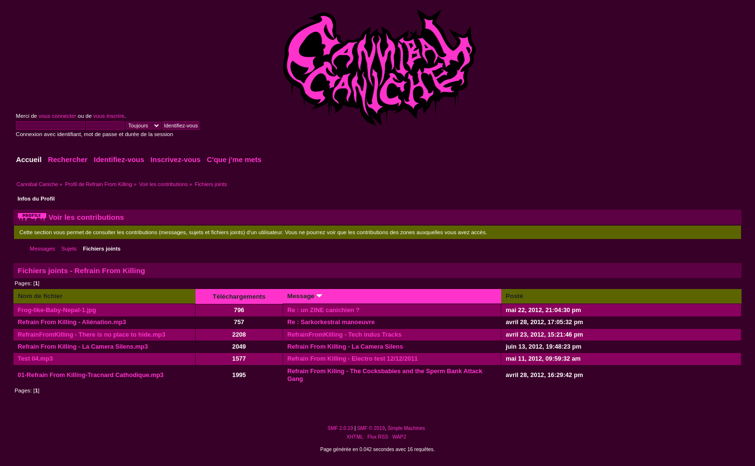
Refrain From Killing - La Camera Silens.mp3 (83, 346)
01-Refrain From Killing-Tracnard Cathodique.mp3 (91, 374)
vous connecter (57, 116)
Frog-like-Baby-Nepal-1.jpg (57, 310)
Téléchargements (239, 296)
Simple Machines (406, 428)
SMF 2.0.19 (340, 428)
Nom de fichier (40, 296)
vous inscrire (109, 116)
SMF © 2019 (371, 428)
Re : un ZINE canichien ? (323, 310)
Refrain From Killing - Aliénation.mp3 (72, 322)
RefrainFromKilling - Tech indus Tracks (344, 334)
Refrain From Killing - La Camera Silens (345, 346)
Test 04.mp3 (35, 358)
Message (304, 296)
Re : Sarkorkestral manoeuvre (331, 322)
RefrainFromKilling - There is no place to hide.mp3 (91, 334)
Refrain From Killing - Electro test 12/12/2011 (352, 358)
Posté (514, 296)
